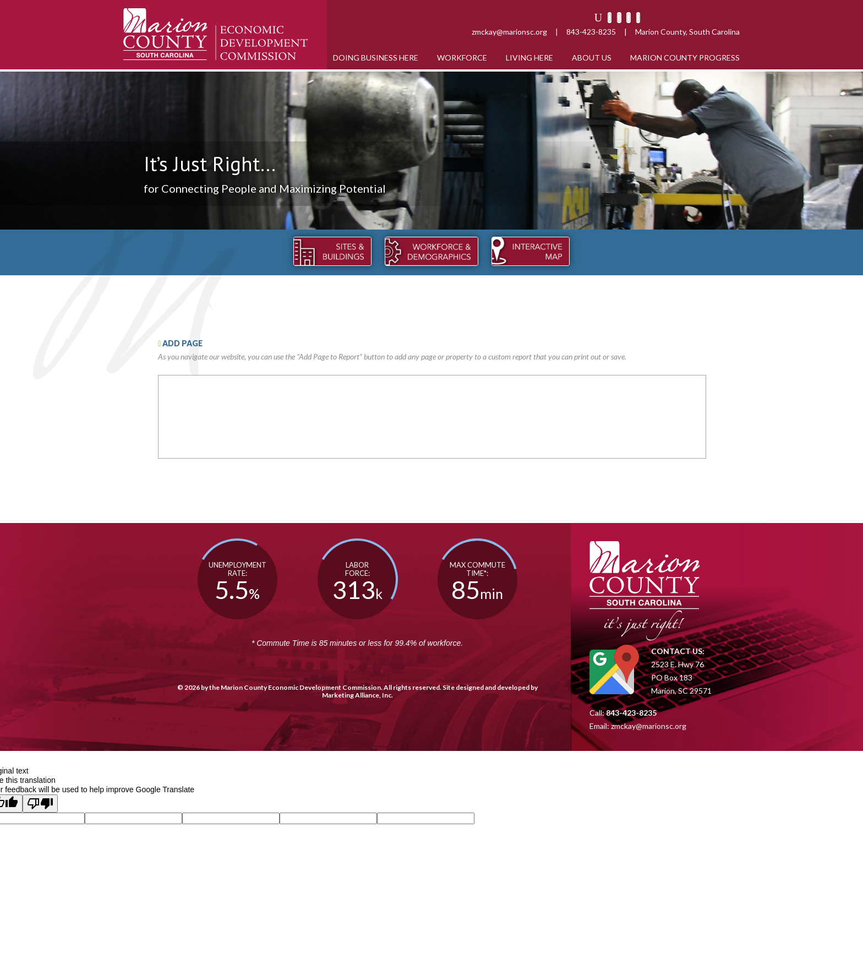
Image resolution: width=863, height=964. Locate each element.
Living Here (529, 57)
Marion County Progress (685, 57)
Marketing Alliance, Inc (356, 695)
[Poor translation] (40, 803)
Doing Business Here (375, 57)
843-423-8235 (591, 31)
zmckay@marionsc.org (509, 31)
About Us (591, 57)
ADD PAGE (180, 343)
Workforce (462, 57)
